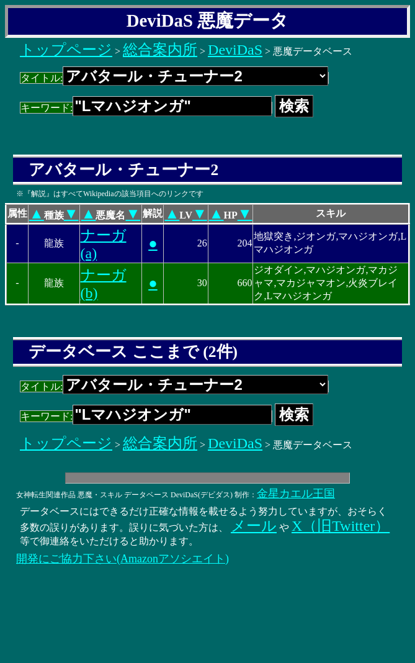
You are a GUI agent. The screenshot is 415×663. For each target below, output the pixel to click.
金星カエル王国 (296, 493)
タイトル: (174, 78)
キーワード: (146, 108)
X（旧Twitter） (341, 526)
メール (254, 526)
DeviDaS (235, 50)
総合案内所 (160, 50)
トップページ (66, 50)
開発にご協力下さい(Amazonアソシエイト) (122, 558)
